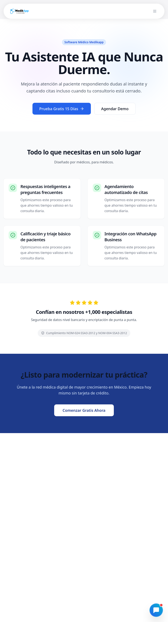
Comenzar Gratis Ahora (84, 410)
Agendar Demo (115, 108)
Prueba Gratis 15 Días (61, 108)
